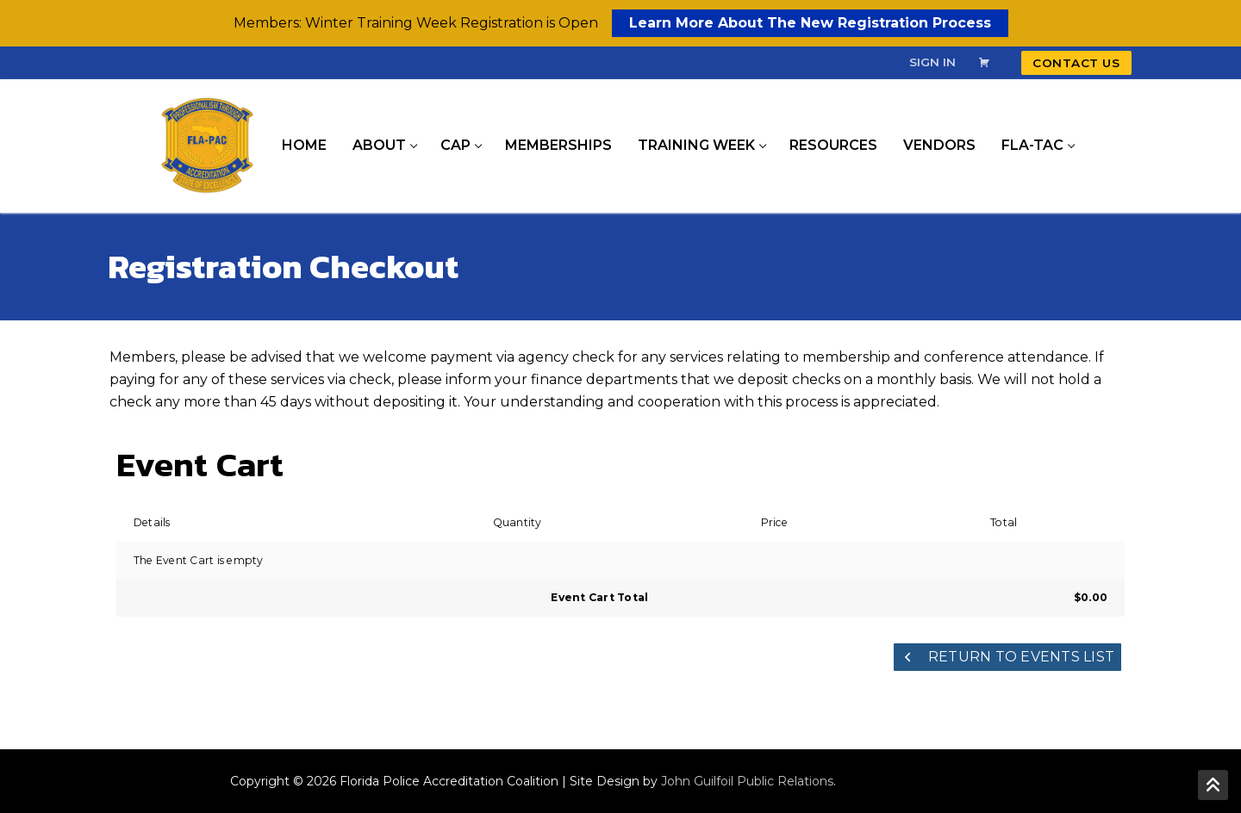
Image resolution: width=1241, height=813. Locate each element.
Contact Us (1075, 63)
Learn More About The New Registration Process (810, 23)
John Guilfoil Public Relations (747, 781)
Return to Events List (1008, 657)
